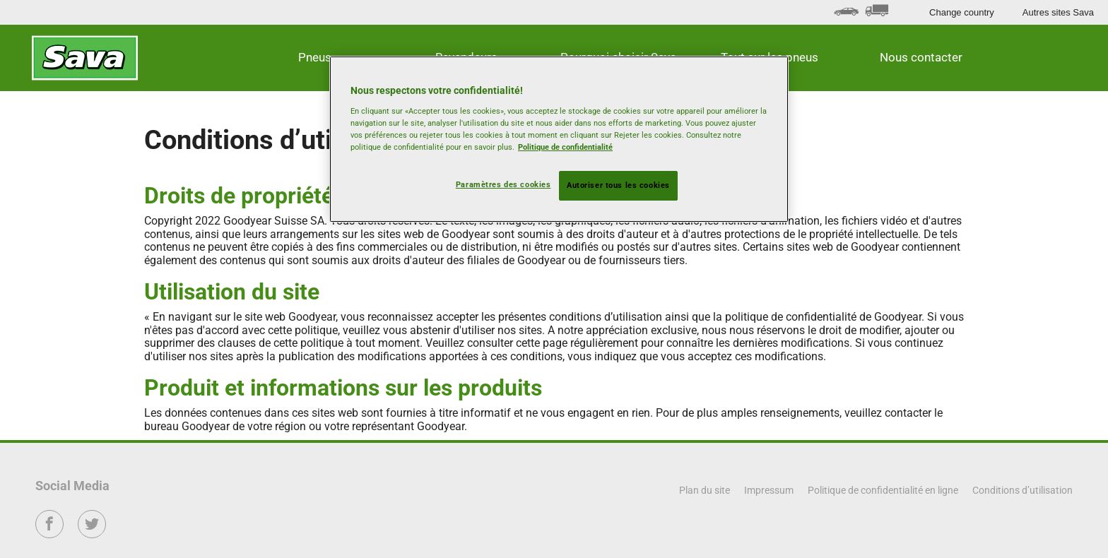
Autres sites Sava (1058, 12)
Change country (961, 12)
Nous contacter (921, 57)
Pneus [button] (314, 57)
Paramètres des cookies (503, 184)
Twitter (92, 533)
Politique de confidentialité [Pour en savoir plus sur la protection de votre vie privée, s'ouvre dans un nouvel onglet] (565, 147)
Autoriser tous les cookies (618, 185)
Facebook (50, 533)
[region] (559, 139)
